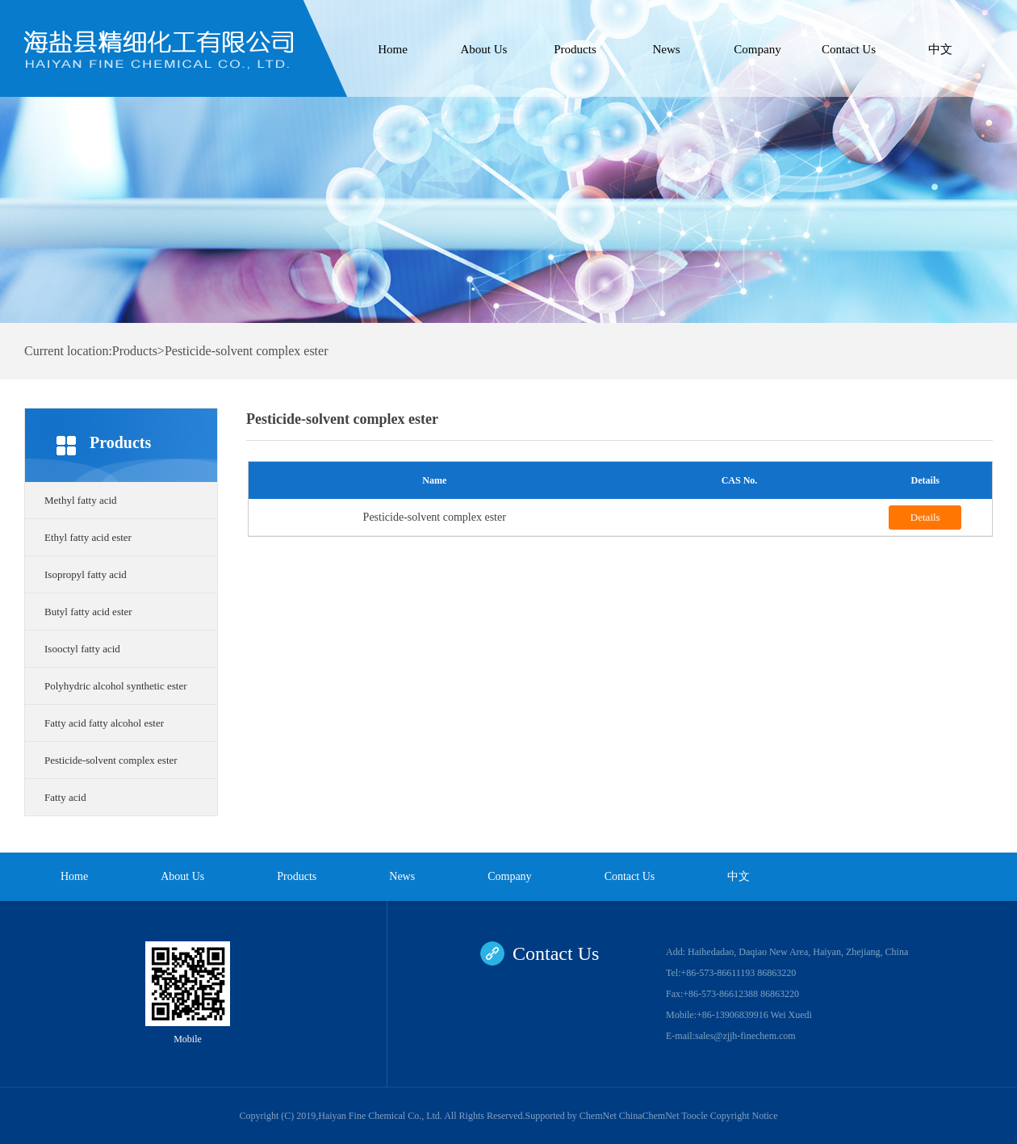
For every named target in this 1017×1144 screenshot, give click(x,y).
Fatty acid (65, 797)
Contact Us (849, 49)
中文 (940, 49)
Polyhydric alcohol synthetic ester (115, 686)
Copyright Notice (744, 1115)
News (666, 49)
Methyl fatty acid (80, 500)
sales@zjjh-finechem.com (745, 1035)
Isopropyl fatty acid (85, 574)
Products (575, 49)
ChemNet (598, 1115)
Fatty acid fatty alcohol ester (104, 723)
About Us (484, 49)
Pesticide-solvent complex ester (111, 760)
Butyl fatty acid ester (88, 612)
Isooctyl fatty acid (82, 649)
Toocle (694, 1115)
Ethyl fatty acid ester (88, 537)
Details (925, 517)
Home (393, 49)
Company (757, 49)
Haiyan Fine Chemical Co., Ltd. (381, 1115)
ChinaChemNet (649, 1115)
